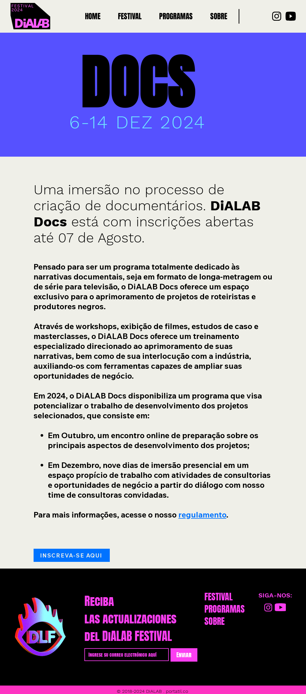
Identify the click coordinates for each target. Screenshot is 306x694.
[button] (175, 16)
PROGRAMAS (224, 609)
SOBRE (214, 621)
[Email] (125, 654)
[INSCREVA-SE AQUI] (72, 555)
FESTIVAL (218, 597)
